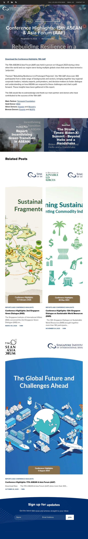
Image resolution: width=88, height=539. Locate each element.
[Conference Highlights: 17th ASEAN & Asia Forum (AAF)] (44, 404)
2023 (29, 21)
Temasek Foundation (26, 101)
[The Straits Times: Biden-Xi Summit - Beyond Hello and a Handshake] (66, 135)
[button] (84, 8)
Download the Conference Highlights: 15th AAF (25, 59)
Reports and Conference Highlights (47, 21)
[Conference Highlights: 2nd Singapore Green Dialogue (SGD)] (23, 233)
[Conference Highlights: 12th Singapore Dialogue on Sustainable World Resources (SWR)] (64, 233)
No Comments (48, 38)
